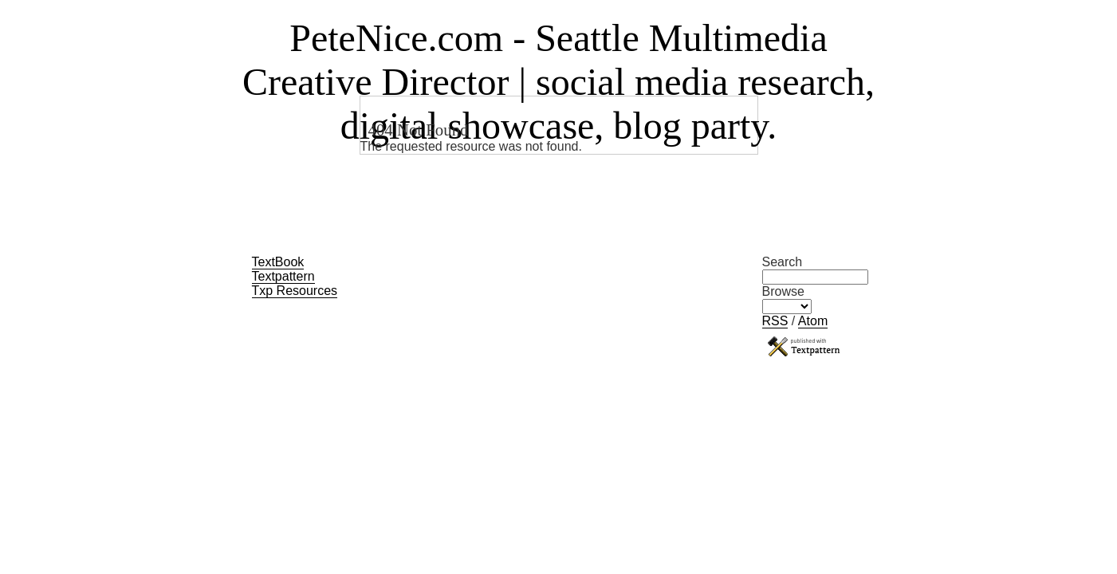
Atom (813, 321)
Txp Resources (295, 290)
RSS (775, 321)
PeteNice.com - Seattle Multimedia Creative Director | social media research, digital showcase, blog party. (558, 82)
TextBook (278, 262)
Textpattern (283, 276)
